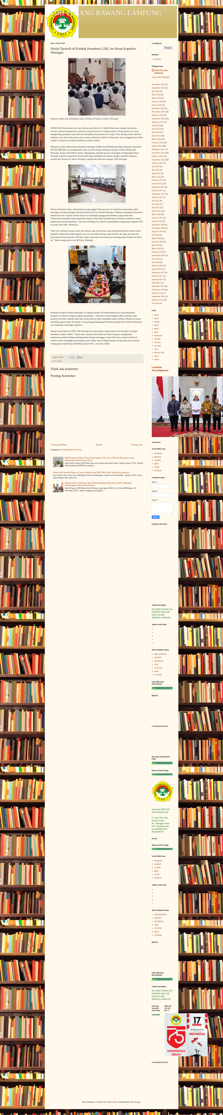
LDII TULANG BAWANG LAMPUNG (106, 13)
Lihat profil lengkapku (161, 77)
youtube (157, 460)
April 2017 (156, 283)
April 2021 (156, 211)
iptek (156, 332)
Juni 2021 (156, 204)
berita (156, 315)
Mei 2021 (156, 208)
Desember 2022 (158, 149)
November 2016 (158, 290)
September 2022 (158, 160)
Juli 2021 (155, 201)
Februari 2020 (157, 242)
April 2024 (156, 95)
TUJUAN (158, 668)
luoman (115, 1102)
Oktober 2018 (157, 252)
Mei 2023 (156, 132)
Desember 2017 (158, 272)
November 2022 (158, 153)
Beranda (99, 445)
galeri (156, 329)
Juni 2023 (156, 129)
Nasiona (157, 342)
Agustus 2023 (157, 122)
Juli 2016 (155, 303)
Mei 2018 (156, 262)
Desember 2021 (158, 187)
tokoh (156, 359)
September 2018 (158, 255)
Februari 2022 (157, 180)
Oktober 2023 (157, 115)
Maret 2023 (156, 139)
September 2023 (158, 119)
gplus (156, 463)
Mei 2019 (156, 245)
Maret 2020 (156, 238)
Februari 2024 (157, 101)
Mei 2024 (156, 91)
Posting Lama (136, 445)
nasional (157, 346)
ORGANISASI (160, 654)
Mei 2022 (156, 170)
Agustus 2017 (157, 279)
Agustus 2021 (157, 197)
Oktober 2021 (157, 190)
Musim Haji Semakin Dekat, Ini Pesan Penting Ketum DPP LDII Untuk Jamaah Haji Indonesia (91, 472)
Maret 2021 (156, 214)
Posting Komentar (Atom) (70, 450)
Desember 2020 (158, 225)
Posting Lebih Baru (59, 445)
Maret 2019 (156, 248)
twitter (157, 467)
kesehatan (158, 335)
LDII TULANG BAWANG (161, 71)
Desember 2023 (158, 108)
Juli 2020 (155, 235)
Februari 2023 (157, 143)
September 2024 (158, 88)
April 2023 (156, 136)
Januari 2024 (157, 105)
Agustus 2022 (157, 163)
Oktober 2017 (157, 276)
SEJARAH (158, 661)
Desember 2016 (158, 286)
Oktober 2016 (157, 293)
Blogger (137, 1102)
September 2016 (158, 296)
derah (156, 325)
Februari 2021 (157, 218)
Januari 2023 (157, 146)
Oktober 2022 (157, 156)
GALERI (158, 675)
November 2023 (158, 112)
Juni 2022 (156, 166)
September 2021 (158, 194)
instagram (158, 453)
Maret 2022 (156, 177)
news (156, 349)
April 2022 (156, 173)
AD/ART (158, 658)
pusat (156, 356)
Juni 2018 (156, 259)
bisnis (156, 318)
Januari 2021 (157, 221)
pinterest (157, 457)
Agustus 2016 (157, 300)
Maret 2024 (156, 98)
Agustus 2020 (157, 231)
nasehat (157, 339)
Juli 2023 (155, 125)
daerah (59, 361)
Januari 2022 (157, 184)
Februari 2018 (157, 266)
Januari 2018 (157, 269)
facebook (158, 470)
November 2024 (158, 84)
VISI (156, 664)
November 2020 (158, 228)
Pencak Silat (159, 353)
